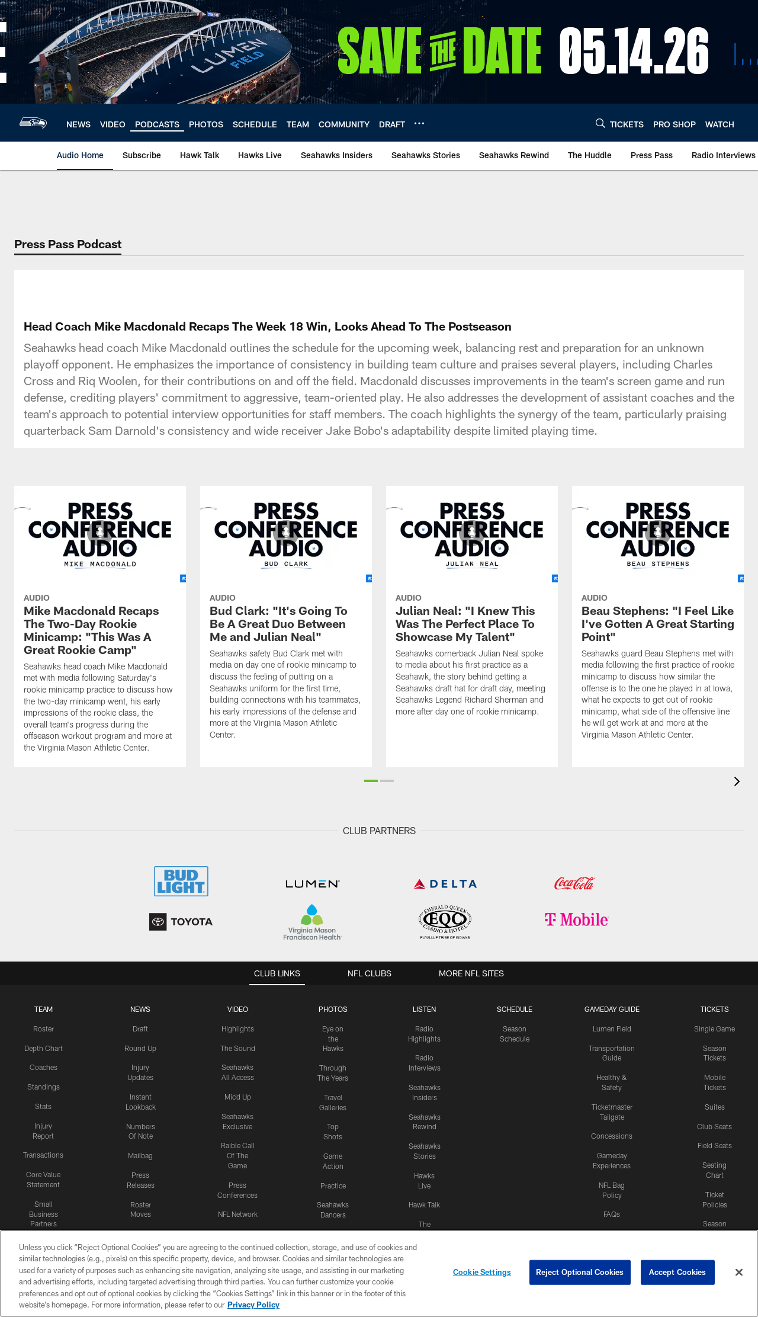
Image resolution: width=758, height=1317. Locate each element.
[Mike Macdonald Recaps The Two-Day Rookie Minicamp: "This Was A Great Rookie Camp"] (100, 626)
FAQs (611, 1214)
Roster (43, 1028)
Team (43, 1009)
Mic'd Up (237, 1096)
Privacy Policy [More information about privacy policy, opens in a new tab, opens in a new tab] (253, 1304)
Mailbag (140, 1155)
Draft (140, 1028)
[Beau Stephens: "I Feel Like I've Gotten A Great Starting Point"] (658, 620)
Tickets (715, 1009)
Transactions (43, 1155)
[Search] (600, 123)
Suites (715, 1107)
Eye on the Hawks (332, 1038)
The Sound (237, 1048)
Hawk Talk (424, 1204)
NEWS (140, 1009)
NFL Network (238, 1214)
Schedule (514, 1009)
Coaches (43, 1067)
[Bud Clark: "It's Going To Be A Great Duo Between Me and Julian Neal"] (286, 620)
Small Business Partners (43, 1214)
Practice (333, 1185)
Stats (43, 1106)
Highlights (237, 1028)
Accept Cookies (677, 1272)
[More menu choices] (419, 123)
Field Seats (715, 1145)
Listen (424, 1009)
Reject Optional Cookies (580, 1272)
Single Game (714, 1028)
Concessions (611, 1136)
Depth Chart (43, 1048)
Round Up (140, 1048)
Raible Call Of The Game (238, 1155)
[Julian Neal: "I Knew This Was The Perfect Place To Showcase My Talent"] (472, 608)
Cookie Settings (482, 1272)
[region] (379, 1273)
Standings (43, 1086)
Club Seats (714, 1126)
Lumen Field (612, 1028)
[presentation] (739, 783)
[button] (371, 781)
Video (237, 1009)
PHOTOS (333, 1009)
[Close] (739, 1273)
